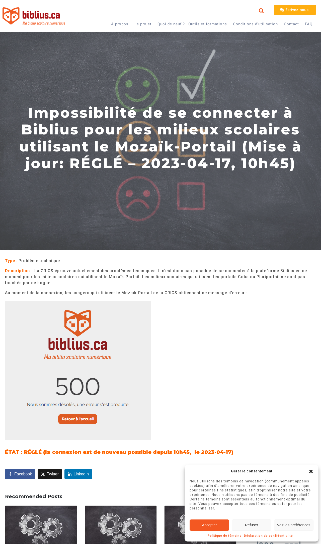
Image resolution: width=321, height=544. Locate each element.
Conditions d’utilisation (255, 24)
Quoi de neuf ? (171, 24)
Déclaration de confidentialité (268, 535)
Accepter (209, 525)
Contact (291, 24)
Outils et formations (207, 24)
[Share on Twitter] (50, 474)
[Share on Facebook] (20, 474)
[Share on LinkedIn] (78, 474)
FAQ (308, 24)
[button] (310, 471)
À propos (119, 24)
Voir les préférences (293, 525)
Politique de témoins (225, 535)
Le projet (142, 24)
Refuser (251, 525)
